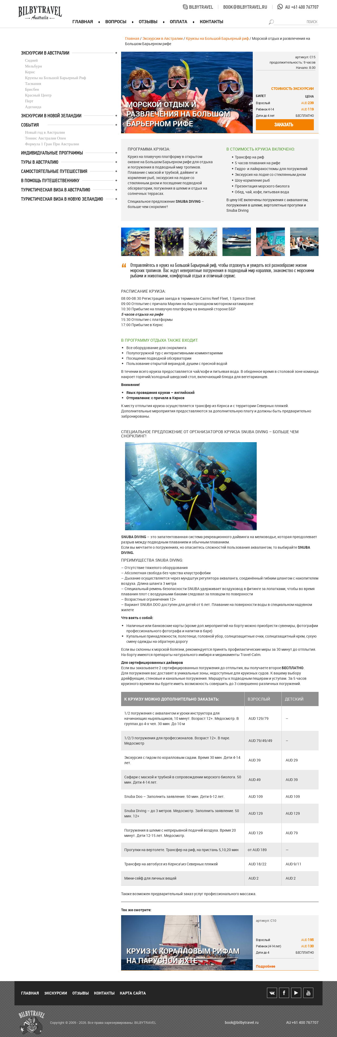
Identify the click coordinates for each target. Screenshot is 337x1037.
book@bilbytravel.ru (245, 7)
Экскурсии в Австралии (162, 38)
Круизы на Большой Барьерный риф (217, 38)
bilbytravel (198, 7)
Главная (132, 38)
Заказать (283, 125)
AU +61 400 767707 (302, 7)
